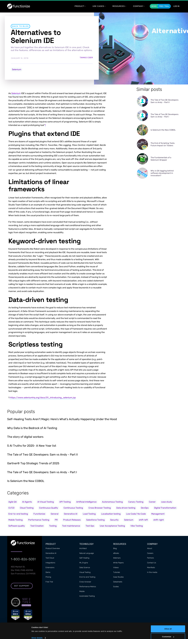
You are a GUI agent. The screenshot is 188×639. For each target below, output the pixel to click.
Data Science (84, 568)
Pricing (48, 577)
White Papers (118, 563)
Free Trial (164, 6)
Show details (37, 634)
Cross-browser (85, 582)
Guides (116, 587)
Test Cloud (50, 558)
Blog (115, 549)
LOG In (176, 6)
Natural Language (86, 553)
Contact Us (151, 563)
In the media (152, 572)
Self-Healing (84, 558)
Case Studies (118, 577)
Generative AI (51, 553)
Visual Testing (85, 572)
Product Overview (53, 549)
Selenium (16, 69)
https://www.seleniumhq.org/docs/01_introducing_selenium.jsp (43, 397)
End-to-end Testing (87, 577)
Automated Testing (87, 596)
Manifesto (151, 568)
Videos (116, 568)
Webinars (116, 558)
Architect (83, 549)
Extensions (50, 568)
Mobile (82, 592)
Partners (150, 558)
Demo (154, 6)
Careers (150, 553)
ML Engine (83, 563)
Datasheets (117, 582)
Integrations (50, 563)
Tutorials (116, 572)
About (149, 549)
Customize (168, 633)
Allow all (168, 625)
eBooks (116, 553)
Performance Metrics (87, 587)
